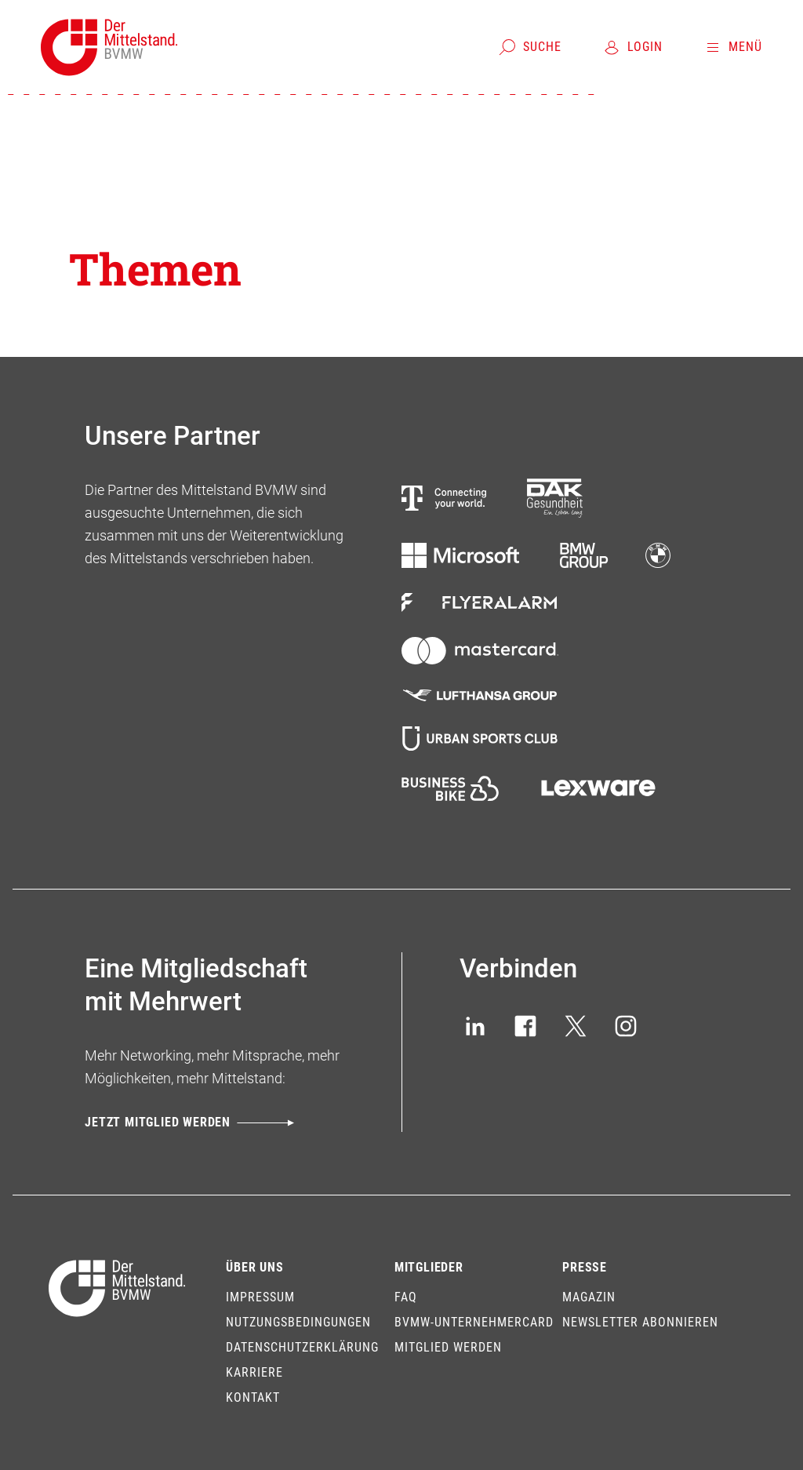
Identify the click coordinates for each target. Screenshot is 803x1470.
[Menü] (732, 47)
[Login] (632, 47)
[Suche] (529, 47)
